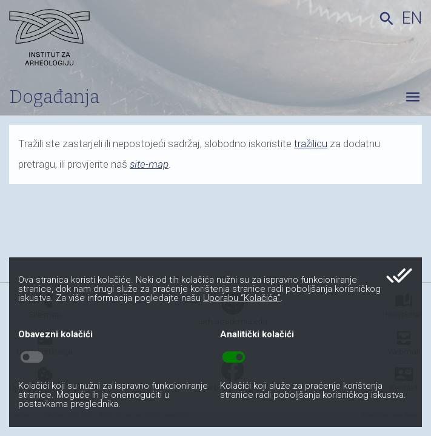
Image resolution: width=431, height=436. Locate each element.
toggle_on (233, 357)
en (412, 18)
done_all (399, 275)
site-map (149, 164)
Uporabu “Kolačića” (242, 297)
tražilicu (310, 143)
